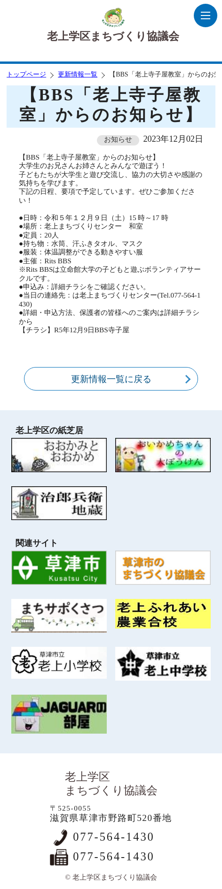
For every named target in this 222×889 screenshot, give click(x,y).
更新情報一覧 (77, 74)
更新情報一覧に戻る (111, 379)
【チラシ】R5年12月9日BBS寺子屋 (74, 330)
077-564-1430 (113, 836)
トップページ (26, 74)
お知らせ (118, 139)
